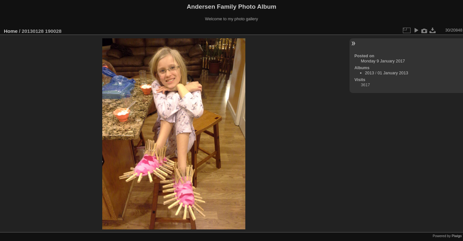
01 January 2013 (392, 72)
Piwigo (457, 236)
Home (11, 31)
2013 (369, 72)
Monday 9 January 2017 (383, 61)
